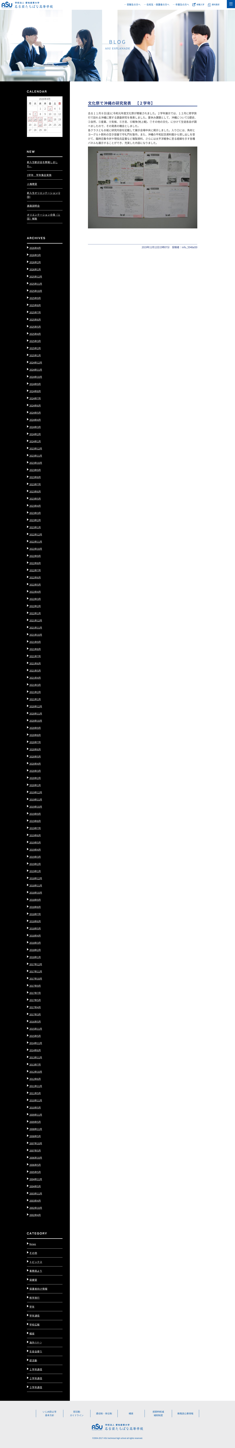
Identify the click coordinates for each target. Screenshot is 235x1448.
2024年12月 (35, 362)
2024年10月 (35, 377)
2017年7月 (35, 993)
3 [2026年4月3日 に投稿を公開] (50, 108)
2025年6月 (35, 319)
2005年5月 (35, 1172)
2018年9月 (35, 899)
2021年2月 (35, 692)
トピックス (35, 1262)
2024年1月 (35, 441)
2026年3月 (35, 255)
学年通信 (34, 1315)
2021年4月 (35, 677)
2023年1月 (35, 527)
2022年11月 (35, 541)
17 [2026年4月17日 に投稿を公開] (50, 119)
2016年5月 (35, 1021)
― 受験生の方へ (132, 4)
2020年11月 (35, 713)
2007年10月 (35, 1143)
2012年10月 (35, 1071)
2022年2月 (35, 606)
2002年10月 (35, 1207)
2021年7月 (35, 656)
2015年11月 (35, 1028)
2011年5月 (35, 1093)
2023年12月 (35, 448)
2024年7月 (35, 398)
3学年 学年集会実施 (39, 175)
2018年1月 (35, 957)
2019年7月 (35, 828)
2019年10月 (35, 806)
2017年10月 (35, 978)
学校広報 (34, 1324)
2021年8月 (35, 649)
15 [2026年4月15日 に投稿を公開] (40, 119)
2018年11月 (35, 885)
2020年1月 (35, 785)
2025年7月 (35, 312)
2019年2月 (35, 864)
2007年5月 (35, 1150)
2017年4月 (35, 1007)
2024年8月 (35, 391)
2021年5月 (35, 670)
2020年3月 (35, 771)
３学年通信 (35, 1387)
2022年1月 (35, 613)
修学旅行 (34, 1297)
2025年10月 (35, 291)
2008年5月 (35, 1136)
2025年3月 (35, 341)
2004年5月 (35, 1186)
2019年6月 (35, 835)
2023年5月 (35, 498)
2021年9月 (35, 642)
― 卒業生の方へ (181, 4)
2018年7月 (35, 914)
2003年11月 (35, 1193)
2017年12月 (35, 964)
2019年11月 (35, 799)
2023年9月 (35, 470)
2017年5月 (35, 1000)
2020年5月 (35, 756)
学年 (32, 1306)
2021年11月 (35, 627)
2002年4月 (35, 1215)
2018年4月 (35, 935)
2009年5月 (35, 1122)
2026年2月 (35, 262)
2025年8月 (35, 305)
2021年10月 (35, 634)
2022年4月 (35, 591)
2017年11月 (35, 971)
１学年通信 (35, 1369)
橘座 (32, 1333)
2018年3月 (35, 942)
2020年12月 (35, 706)
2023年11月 (35, 455)
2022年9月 (35, 556)
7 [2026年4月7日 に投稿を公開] (35, 114)
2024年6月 (35, 405)
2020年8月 (35, 735)
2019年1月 (35, 871)
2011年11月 (35, 1086)
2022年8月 (35, 563)
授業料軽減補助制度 (158, 1413)
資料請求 (215, 4)
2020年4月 (35, 763)
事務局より (35, 1270)
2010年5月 (35, 1107)
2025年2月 (35, 348)
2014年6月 (35, 1050)
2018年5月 (35, 928)
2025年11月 (35, 283)
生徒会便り (35, 1351)
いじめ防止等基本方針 (49, 1413)
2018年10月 (35, 892)
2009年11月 (35, 1114)
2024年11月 (35, 369)
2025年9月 (35, 298)
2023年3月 (35, 513)
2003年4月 (35, 1200)
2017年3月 (35, 1014)
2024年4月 (35, 420)
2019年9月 (35, 813)
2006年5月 (35, 1165)
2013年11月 (35, 1057)
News (32, 1244)
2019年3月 (35, 856)
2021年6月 (35, 663)
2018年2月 (35, 950)
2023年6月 (35, 491)
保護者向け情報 (38, 1288)
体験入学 (200, 4)
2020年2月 (35, 778)
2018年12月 (35, 878)
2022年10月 (35, 548)
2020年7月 (35, 742)
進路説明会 (33, 205)
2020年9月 (35, 728)
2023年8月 (35, 477)
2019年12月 (35, 792)
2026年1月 (35, 269)
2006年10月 (35, 1157)
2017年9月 (35, 985)
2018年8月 (35, 907)
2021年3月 (35, 685)
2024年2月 (35, 434)
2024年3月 (35, 427)
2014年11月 (35, 1043)
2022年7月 (35, 570)
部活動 (33, 1360)
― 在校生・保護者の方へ (156, 4)
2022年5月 (35, 584)
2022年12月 (35, 534)
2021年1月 (35, 699)
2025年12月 (35, 276)
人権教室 (32, 184)
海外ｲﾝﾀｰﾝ (35, 1342)
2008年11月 (35, 1129)
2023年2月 (35, 520)
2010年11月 (35, 1100)
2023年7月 (35, 484)
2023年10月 (35, 462)
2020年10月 (35, 720)
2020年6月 (35, 749)
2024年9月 (35, 384)
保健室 (33, 1279)
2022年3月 (35, 599)
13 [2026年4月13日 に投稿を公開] (30, 119)
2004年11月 (35, 1179)
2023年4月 (35, 505)
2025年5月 (35, 326)
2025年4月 (35, 334)
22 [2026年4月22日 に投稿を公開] (40, 124)
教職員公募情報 (185, 1413)
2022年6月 (35, 577)
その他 (33, 1253)
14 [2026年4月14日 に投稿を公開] (35, 119)
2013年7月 (35, 1064)
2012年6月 (35, 1079)
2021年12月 (35, 620)
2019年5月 (35, 842)
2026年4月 (35, 248)
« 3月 (30, 134)
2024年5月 (35, 412)
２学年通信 (35, 1378)
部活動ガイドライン (77, 1413)
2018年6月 (35, 921)
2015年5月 (35, 1036)
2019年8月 (35, 821)
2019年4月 (35, 849)
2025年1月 (35, 355)
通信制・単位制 (104, 1413)
